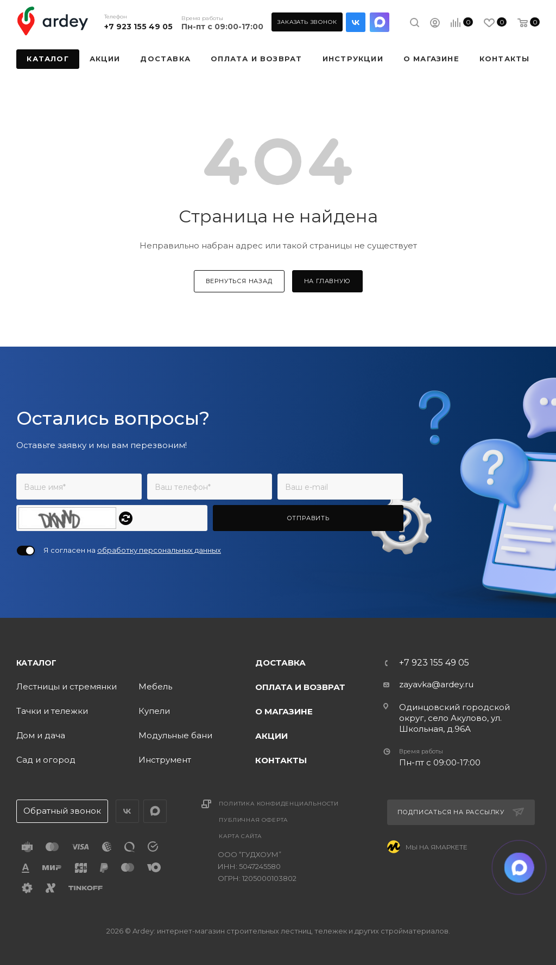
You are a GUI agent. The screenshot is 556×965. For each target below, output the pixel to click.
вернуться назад (239, 281)
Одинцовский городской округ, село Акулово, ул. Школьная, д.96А (454, 718)
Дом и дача (40, 735)
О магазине (284, 711)
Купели (154, 711)
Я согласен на (132, 550)
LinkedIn (379, 22)
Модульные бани (175, 735)
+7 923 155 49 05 (138, 26)
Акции (271, 736)
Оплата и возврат (300, 687)
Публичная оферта (253, 819)
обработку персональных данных (159, 550)
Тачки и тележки (52, 711)
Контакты (281, 760)
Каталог (36, 663)
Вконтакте (355, 22)
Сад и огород (45, 760)
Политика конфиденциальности (279, 803)
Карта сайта (240, 836)
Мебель (155, 686)
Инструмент (164, 760)
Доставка (280, 662)
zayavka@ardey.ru (436, 684)
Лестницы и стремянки (66, 686)
